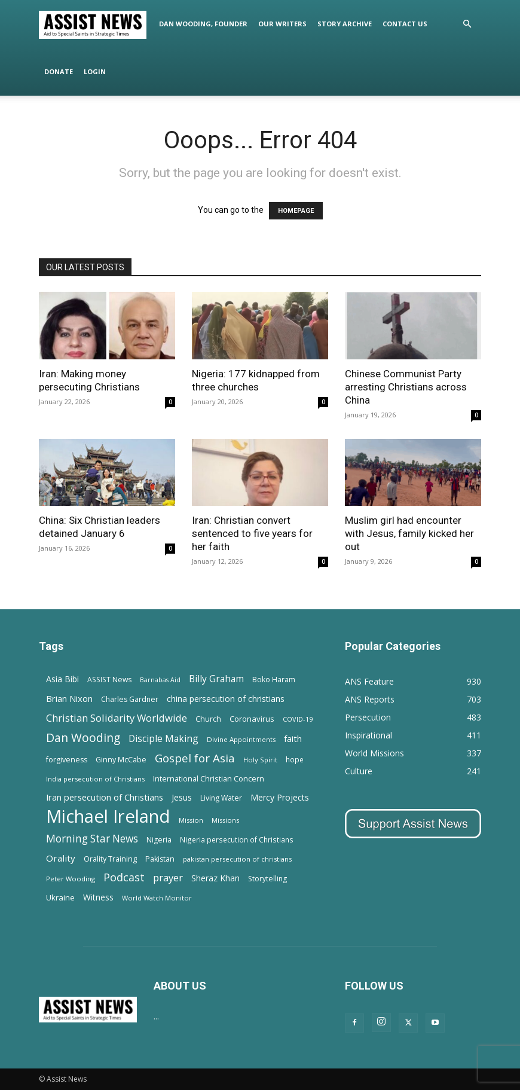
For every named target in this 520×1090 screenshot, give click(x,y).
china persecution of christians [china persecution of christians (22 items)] (226, 698)
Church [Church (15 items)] (208, 719)
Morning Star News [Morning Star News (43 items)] (92, 838)
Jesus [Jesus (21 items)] (182, 797)
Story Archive (344, 23)
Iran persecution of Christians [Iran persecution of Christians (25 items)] (104, 797)
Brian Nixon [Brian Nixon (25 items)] (69, 698)
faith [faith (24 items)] (293, 738)
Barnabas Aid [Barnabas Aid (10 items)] (160, 680)
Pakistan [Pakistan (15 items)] (160, 859)
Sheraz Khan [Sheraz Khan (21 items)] (215, 878)
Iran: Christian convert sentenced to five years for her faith (252, 533)
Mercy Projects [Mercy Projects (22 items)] (279, 797)
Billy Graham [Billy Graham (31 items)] (216, 679)
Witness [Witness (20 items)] (98, 897)
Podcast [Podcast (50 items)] (124, 877)
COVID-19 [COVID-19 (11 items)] (298, 719)
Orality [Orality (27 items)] (60, 858)
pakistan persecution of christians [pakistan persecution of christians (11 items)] (237, 858)
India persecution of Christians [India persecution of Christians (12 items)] (95, 778)
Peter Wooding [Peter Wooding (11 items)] (70, 878)
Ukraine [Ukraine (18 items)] (60, 897)
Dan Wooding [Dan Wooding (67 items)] (83, 737)
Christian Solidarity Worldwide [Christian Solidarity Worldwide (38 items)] (116, 718)
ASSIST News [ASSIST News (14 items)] (109, 679)
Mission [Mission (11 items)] (191, 820)
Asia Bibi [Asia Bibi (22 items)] (62, 679)
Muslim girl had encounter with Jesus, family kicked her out (409, 533)
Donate (58, 71)
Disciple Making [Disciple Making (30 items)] (163, 738)
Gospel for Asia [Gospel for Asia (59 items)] (195, 758)
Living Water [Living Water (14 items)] (221, 798)
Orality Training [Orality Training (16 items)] (110, 858)
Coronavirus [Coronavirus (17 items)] (252, 718)
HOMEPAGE (296, 211)
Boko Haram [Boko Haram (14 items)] (273, 679)
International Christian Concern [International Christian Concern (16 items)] (208, 778)
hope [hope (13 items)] (295, 759)
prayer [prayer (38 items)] (168, 877)
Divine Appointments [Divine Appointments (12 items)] (241, 739)
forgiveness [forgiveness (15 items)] (66, 760)
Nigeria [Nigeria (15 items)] (159, 840)
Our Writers (282, 23)
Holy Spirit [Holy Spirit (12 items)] (260, 759)
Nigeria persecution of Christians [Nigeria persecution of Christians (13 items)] (236, 839)
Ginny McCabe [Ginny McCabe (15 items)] (121, 760)
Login (95, 71)
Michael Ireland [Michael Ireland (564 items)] (108, 816)
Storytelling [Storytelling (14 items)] (267, 879)
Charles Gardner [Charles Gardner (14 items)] (129, 699)
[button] (466, 24)
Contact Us (405, 23)
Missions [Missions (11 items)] (225, 820)
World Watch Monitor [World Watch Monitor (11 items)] (157, 897)
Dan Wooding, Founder (203, 23)
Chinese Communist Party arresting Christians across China (406, 387)
